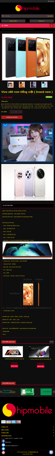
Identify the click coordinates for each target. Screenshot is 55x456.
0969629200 (8, 442)
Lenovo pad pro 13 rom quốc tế (14, 359)
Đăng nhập (13, 21)
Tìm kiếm (49, 16)
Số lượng (4, 111)
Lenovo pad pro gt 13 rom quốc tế (40, 359)
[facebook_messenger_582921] (51, 452)
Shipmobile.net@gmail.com (11, 445)
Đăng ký (41, 21)
